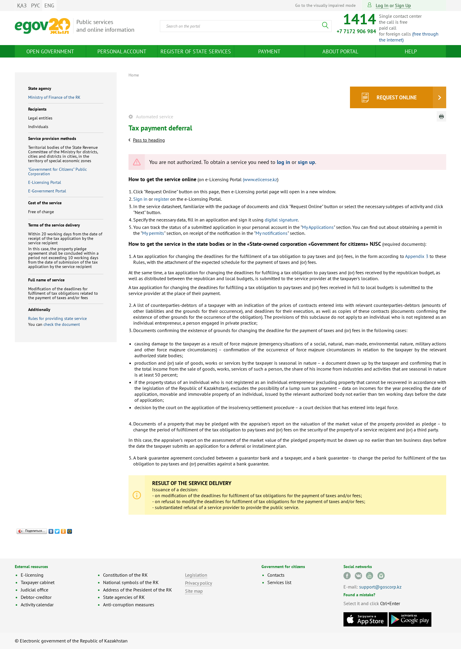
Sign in (140, 199)
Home (133, 75)
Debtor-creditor (36, 597)
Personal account (121, 51)
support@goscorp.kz (380, 587)
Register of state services (195, 51)
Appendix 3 (416, 256)
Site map (194, 591)
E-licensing (32, 575)
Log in (382, 5)
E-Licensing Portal (44, 182)
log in (283, 162)
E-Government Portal (47, 191)
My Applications (318, 227)
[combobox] (246, 26)
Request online (397, 97)
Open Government (50, 51)
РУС (35, 5)
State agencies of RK (124, 597)
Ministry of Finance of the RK (54, 97)
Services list (279, 582)
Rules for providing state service (57, 318)
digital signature (281, 220)
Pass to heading (149, 140)
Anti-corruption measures (128, 604)
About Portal (340, 51)
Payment (269, 51)
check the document (62, 324)
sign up (403, 5)
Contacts (276, 575)
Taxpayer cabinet (37, 582)
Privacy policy (198, 583)
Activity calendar (37, 604)
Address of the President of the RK (137, 590)
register (161, 199)
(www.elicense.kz (260, 179)
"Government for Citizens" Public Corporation (57, 171)
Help (411, 51)
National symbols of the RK (131, 582)
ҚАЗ (22, 5)
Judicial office (34, 590)
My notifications (271, 233)
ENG (49, 5)
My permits (153, 233)
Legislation (196, 575)
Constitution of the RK (125, 575)
